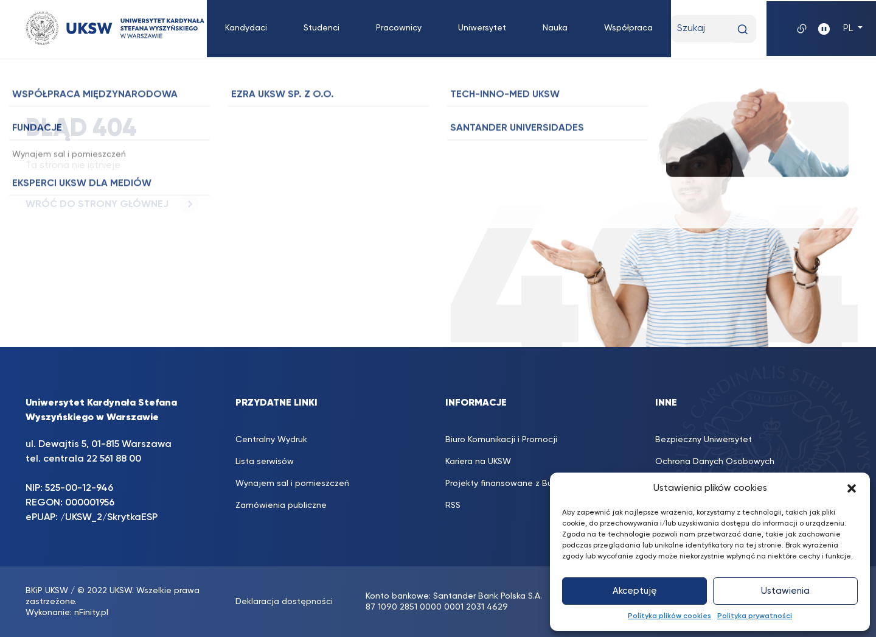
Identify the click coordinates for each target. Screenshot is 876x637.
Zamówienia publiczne (281, 505)
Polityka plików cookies (669, 616)
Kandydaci (246, 28)
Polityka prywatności (754, 616)
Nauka (555, 28)
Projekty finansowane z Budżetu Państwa (529, 483)
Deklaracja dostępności (284, 601)
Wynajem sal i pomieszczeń (292, 483)
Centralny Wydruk (271, 439)
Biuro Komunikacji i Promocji (501, 439)
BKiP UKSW (47, 590)
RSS (453, 505)
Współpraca (628, 28)
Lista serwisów (264, 461)
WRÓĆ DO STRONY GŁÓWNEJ (112, 204)
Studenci (321, 28)
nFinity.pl (91, 612)
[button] (852, 488)
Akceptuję (635, 591)
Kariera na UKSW (478, 461)
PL (849, 28)
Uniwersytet (482, 28)
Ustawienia (785, 591)
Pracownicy (399, 28)
